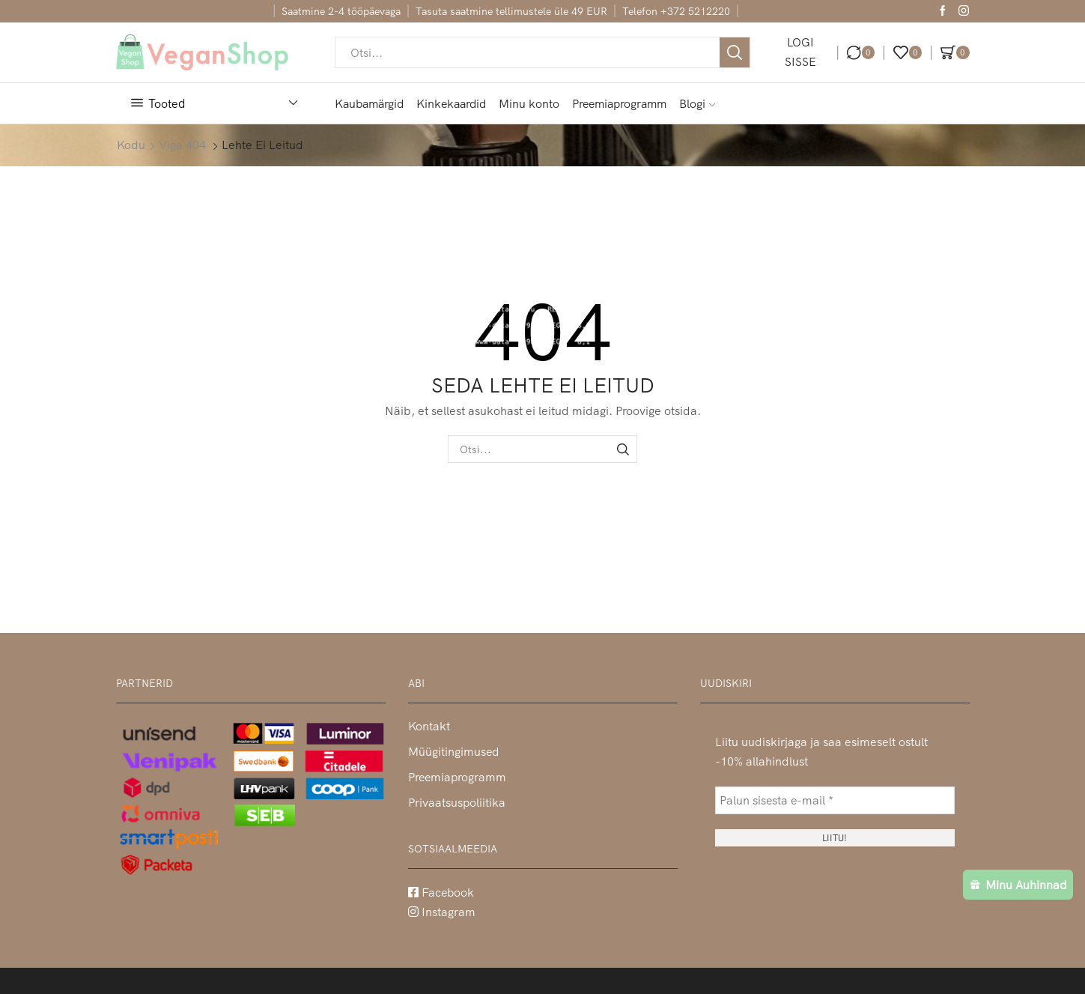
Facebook (441, 892)
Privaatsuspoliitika (456, 802)
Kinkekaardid (451, 103)
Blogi (697, 103)
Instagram (441, 911)
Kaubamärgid (369, 103)
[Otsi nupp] (735, 52)
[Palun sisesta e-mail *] (835, 800)
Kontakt (429, 725)
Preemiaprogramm (619, 103)
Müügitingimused (453, 751)
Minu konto (529, 103)
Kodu (131, 144)
